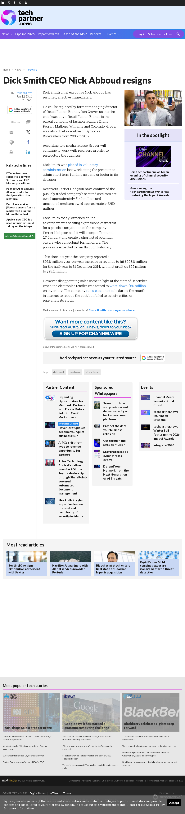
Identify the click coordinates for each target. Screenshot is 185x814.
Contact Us (74, 780)
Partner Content (59, 387)
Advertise (141, 780)
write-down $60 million (128, 286)
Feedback (129, 780)
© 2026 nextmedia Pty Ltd (31, 780)
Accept (174, 802)
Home (6, 69)
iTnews (67, 793)
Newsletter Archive (157, 780)
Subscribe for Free (160, 34)
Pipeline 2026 (25, 34)
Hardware (31, 69)
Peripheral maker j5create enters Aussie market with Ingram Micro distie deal (20, 209)
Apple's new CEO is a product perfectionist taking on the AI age (20, 223)
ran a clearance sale (101, 290)
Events (111, 34)
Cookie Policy (155, 805)
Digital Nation (38, 793)
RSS (181, 780)
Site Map (173, 780)
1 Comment (16, 122)
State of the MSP (74, 34)
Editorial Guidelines (102, 780)
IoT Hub (54, 793)
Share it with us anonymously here (112, 310)
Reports (95, 34)
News (6, 34)
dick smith (59, 372)
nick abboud (92, 372)
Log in (141, 34)
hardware (75, 372)
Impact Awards (48, 34)
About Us (86, 780)
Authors (118, 780)
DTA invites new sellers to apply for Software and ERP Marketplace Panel (18, 178)
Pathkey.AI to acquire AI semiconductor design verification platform (20, 193)
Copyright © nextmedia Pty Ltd (58, 346)
